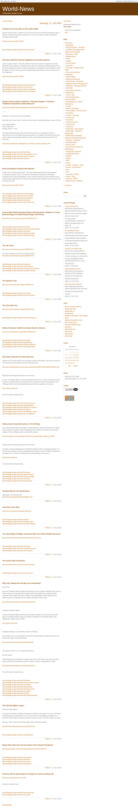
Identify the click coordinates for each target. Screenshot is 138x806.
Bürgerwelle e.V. (70, 311)
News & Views (70, 145)
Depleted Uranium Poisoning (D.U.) (77, 83)
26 (78, 360)
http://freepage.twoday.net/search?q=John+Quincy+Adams (20, 682)
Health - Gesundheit (72, 108)
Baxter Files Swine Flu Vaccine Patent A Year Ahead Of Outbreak (27, 745)
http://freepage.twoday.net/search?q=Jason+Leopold (18, 91)
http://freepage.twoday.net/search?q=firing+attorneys (18, 85)
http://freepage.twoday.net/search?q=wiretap (16, 200)
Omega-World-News (72, 154)
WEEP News (69, 334)
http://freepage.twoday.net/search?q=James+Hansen (18, 270)
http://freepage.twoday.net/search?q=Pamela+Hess (18, 202)
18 (76, 357)
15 (70, 357)
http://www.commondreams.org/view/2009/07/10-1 (18, 249)
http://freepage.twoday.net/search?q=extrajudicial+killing (19, 695)
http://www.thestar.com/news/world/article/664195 (17, 642)
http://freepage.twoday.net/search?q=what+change (18, 476)
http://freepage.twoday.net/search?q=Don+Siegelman (19, 89)
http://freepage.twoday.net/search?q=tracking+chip (18, 793)
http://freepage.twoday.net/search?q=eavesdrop (17, 481)
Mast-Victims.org (70, 329)
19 (78, 357)
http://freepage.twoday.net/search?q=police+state (17, 522)
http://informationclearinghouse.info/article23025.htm (18, 726)
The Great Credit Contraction (13, 561)
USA (67, 172)
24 (74, 360)
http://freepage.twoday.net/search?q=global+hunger (18, 233)
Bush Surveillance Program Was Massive (18, 169)
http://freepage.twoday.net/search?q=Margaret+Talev (18, 347)
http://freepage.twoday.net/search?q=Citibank (16, 409)
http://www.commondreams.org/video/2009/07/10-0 (18, 309)
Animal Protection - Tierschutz (75, 47)
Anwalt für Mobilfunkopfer (73, 325)
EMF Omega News (71, 322)
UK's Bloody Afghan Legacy (13, 705)
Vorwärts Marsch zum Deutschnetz (16, 491)
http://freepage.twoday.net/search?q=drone (15, 693)
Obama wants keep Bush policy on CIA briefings (21, 424)
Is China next (70, 117)
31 (74, 363)
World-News (18, 9)
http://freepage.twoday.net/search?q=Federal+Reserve (19, 318)
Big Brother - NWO (72, 54)
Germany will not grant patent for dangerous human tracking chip (28, 774)
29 (70, 363)
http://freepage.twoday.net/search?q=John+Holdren (18, 156)
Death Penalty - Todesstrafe (74, 81)
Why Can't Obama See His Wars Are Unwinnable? (21, 583)
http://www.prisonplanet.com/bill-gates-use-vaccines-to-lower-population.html (26, 143)
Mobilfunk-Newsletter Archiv (73, 320)
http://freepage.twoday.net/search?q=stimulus (16, 293)
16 (72, 357)
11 (76, 355)
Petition (68, 158)
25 (76, 360)
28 (68, 363)
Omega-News (69, 313)
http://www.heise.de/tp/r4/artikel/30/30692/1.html (17, 497)
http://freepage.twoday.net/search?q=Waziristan (17, 687)
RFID (67, 160)
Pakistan (68, 156)
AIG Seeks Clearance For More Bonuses (18, 357)
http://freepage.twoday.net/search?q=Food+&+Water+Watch (21, 229)
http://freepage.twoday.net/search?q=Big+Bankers (18, 405)
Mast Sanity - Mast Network (74, 129)
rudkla (48, 54)
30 (72, 363)
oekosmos (68, 327)
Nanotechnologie (71, 142)
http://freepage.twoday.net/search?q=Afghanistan (17, 735)
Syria (67, 169)
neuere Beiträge (7, 21)
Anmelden (119, 1)
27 (65, 363)
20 (65, 360)
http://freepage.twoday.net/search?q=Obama (16, 152)
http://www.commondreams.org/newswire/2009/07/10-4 (19, 218)
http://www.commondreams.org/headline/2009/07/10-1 (19, 332)
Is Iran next (69, 120)
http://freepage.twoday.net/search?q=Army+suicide (18, 50)
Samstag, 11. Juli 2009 (50, 23)
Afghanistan (69, 45)
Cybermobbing (70, 77)
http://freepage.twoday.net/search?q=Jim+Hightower (18, 414)
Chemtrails (69, 65)
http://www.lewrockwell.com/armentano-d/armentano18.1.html (21, 538)
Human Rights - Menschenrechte (76, 111)
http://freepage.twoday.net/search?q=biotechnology (18, 235)
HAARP (68, 106)
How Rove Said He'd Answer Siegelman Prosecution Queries (26, 60)
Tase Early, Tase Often (11, 507)
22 (70, 360)
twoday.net (6, 1)
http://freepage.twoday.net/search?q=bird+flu (16, 759)
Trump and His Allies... (72, 206)
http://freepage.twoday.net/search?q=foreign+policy (18, 689)
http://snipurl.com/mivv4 (9, 457)
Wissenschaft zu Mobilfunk (74, 181)
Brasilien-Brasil (70, 56)
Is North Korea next (72, 122)
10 (74, 355)
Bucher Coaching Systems (73, 306)
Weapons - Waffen (72, 178)
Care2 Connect (71, 63)
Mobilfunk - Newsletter (73, 140)
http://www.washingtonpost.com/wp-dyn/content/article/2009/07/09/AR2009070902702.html (30, 367)
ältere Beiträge (7, 805)
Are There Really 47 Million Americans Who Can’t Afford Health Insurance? (31, 534)
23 (72, 360)
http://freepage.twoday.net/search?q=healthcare (17, 342)
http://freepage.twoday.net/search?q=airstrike (16, 691)
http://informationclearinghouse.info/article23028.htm (18, 665)
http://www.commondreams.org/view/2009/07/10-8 (18, 256)
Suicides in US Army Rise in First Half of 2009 (20, 29)
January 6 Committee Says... (74, 248)
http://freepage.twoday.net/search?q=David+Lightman (19, 344)
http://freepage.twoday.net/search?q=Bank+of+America (19, 407)
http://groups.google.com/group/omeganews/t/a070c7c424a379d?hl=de (24, 749)
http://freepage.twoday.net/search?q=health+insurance (19, 548)
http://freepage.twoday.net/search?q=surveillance (17, 196)
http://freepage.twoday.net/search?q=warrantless (17, 198)
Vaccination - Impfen (72, 174)
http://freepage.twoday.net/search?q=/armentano (17, 550)
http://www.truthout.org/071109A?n (13, 76)
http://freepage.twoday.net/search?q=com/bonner (17, 573)
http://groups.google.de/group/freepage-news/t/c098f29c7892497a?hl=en (25, 107)
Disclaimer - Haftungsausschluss (76, 86)
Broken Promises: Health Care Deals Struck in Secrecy (23, 328)
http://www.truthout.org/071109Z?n (13, 185)
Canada (68, 61)
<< (136, 1)
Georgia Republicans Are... (73, 269)
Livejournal (69, 126)
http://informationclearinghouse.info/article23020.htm (18, 602)
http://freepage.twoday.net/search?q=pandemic (17, 764)
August (75, 366)
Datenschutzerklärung (73, 79)
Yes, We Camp (8, 245)
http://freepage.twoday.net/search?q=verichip (16, 795)
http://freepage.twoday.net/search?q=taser (15, 519)
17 (74, 357)
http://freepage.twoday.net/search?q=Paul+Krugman (18, 295)
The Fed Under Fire (9, 305)
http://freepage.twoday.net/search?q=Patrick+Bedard (18, 524)
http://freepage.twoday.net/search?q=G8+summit (17, 266)
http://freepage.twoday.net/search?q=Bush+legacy (18, 194)
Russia (68, 163)
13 (65, 357)
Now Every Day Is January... (74, 284)
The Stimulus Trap (9, 281)
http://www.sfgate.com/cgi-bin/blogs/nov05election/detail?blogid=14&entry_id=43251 (28, 436)
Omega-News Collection (73, 151)
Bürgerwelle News (70, 309)
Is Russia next (70, 124)
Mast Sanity (68, 331)
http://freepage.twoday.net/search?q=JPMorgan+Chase (19, 411)
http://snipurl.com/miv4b (9, 623)
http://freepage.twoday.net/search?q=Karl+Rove (17, 87)
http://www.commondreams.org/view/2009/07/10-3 (18, 284)
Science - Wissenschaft (73, 167)
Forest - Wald (70, 95)
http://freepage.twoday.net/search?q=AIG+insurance (18, 403)
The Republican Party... (72, 230)
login (66, 32)
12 (78, 355)
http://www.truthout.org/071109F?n (13, 41)
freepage (13, 1)
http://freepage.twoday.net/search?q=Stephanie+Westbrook (21, 268)
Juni (69, 366)
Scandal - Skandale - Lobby (74, 165)
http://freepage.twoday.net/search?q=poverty (16, 231)
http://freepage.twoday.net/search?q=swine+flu (17, 757)
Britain (68, 59)
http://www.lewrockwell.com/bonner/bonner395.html (18, 564)
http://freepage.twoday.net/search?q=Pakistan (16, 685)
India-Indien (69, 113)
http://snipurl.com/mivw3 (10, 388)
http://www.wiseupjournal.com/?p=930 (14, 778)
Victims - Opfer (70, 176)
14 (68, 357)
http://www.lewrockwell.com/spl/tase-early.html (16, 511)
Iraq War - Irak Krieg (72, 115)
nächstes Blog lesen (128, 1)
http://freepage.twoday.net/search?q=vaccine (16, 761)
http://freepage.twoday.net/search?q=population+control (19, 154)
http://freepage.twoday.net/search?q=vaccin (16, 158)
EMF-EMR (69, 88)
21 (68, 360)
